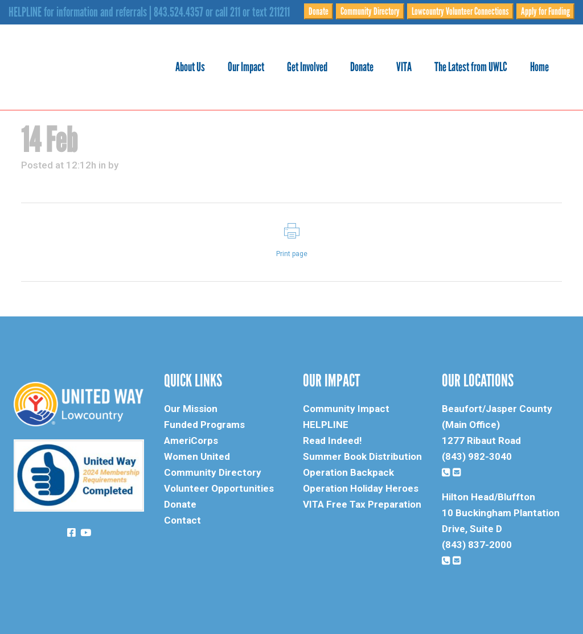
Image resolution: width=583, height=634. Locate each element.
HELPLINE (325, 424)
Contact (182, 520)
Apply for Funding (545, 11)
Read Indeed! (332, 440)
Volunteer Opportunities (219, 488)
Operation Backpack (348, 472)
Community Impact (346, 408)
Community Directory (370, 11)
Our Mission (190, 408)
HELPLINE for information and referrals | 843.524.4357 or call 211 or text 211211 (149, 12)
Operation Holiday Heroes (360, 488)
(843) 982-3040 (477, 456)
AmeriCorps (191, 440)
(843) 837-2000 (477, 544)
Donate (319, 11)
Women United (197, 456)
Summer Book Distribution (362, 456)
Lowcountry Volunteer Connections (460, 11)
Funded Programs (204, 424)
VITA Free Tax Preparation (362, 504)
